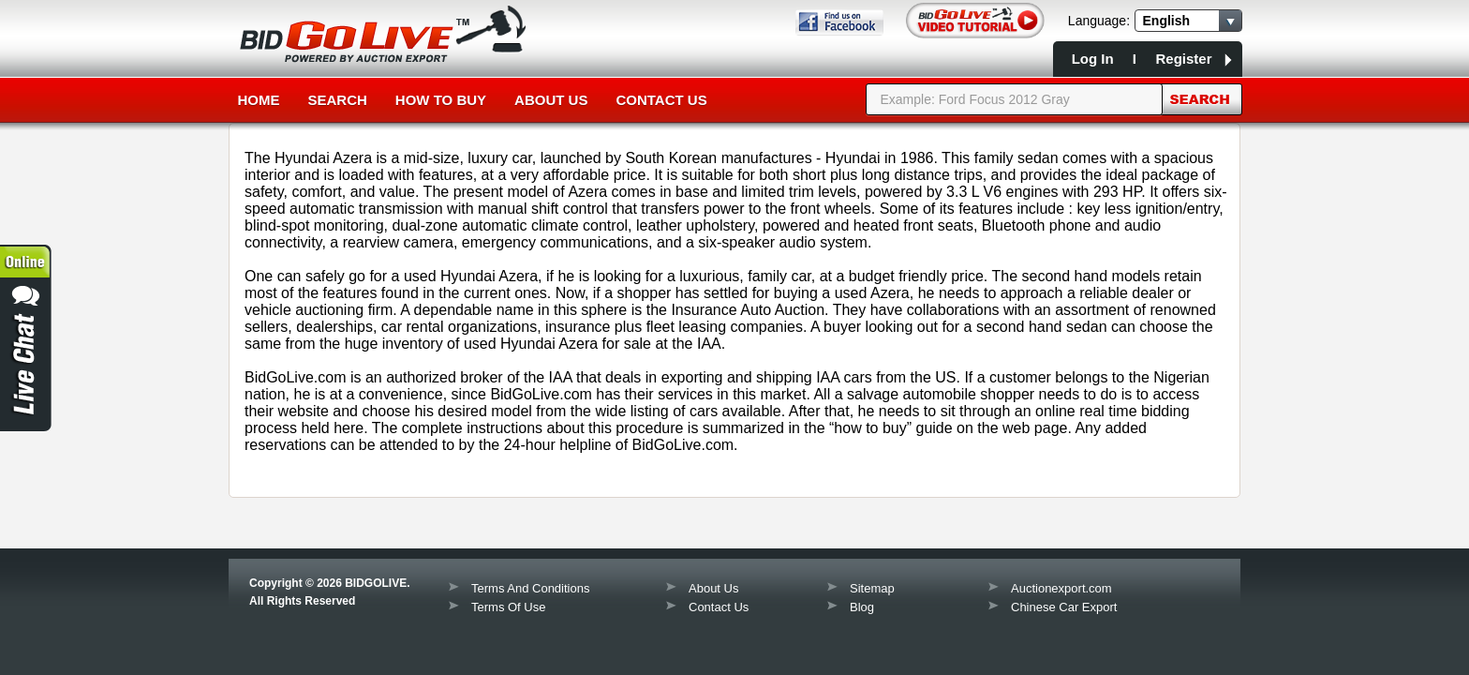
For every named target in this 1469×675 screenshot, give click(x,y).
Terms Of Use (508, 607)
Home (259, 100)
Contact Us (661, 100)
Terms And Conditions (530, 588)
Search (337, 100)
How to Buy (440, 100)
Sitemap (872, 588)
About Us (550, 100)
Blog (862, 607)
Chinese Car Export (1064, 607)
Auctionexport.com (1061, 588)
